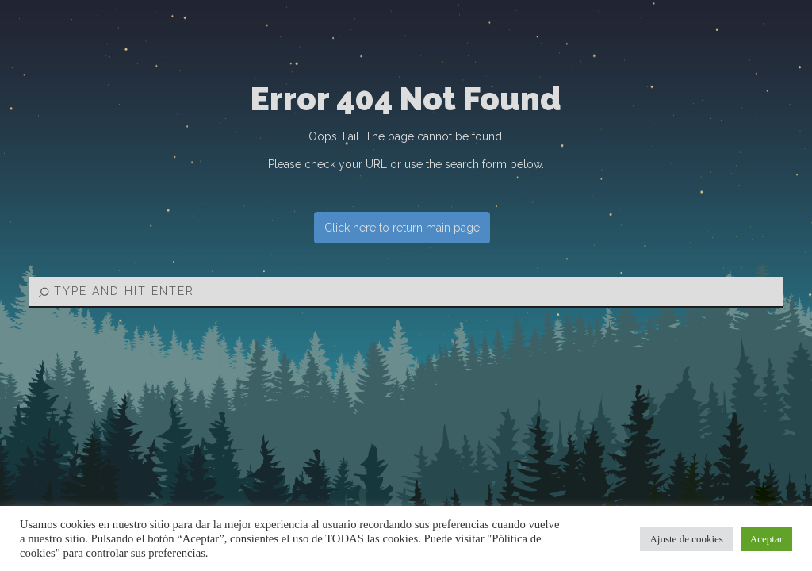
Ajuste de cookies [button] (685, 539)
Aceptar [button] (766, 539)
